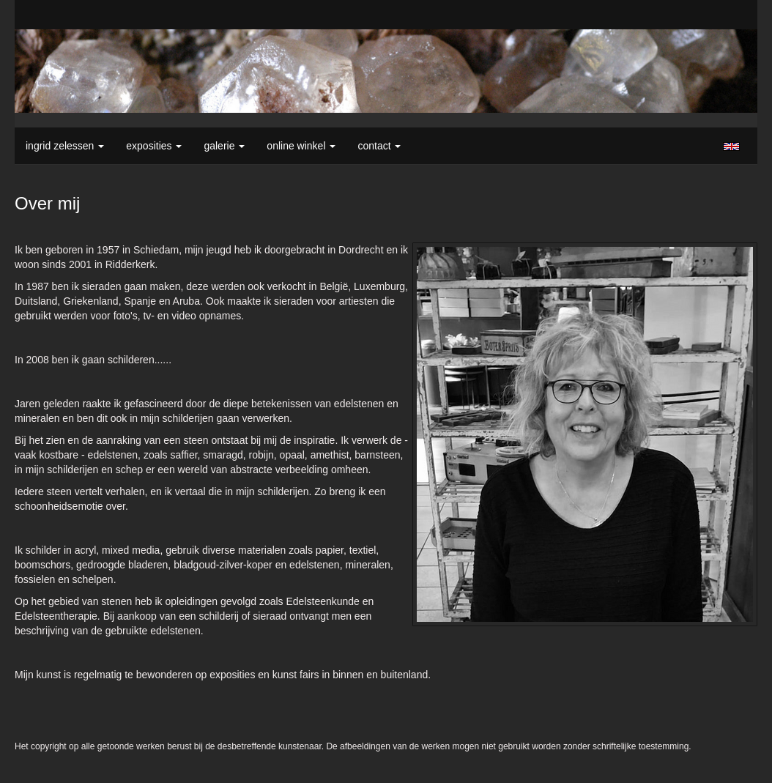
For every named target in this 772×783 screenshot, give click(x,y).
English (731, 146)
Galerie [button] (224, 146)
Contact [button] (379, 146)
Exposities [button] (154, 146)
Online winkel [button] (301, 146)
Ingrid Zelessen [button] (65, 146)
